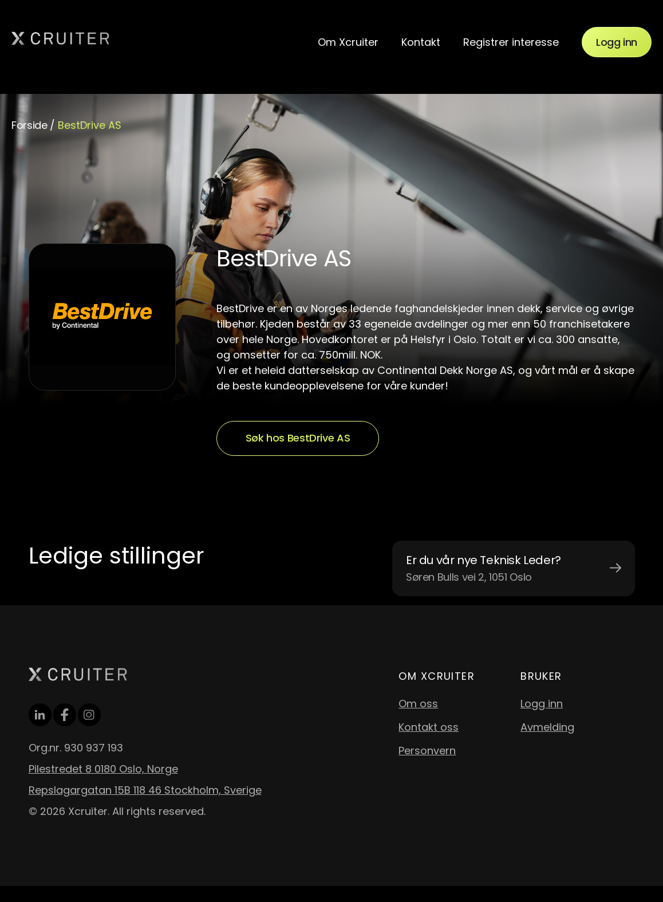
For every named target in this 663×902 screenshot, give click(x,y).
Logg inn (616, 42)
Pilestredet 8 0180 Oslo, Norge (103, 769)
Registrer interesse (511, 42)
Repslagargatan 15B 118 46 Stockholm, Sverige (145, 790)
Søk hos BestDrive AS (298, 438)
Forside (29, 125)
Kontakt (420, 42)
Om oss (418, 703)
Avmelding (547, 727)
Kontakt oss (428, 727)
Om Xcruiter (348, 42)
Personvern (427, 750)
